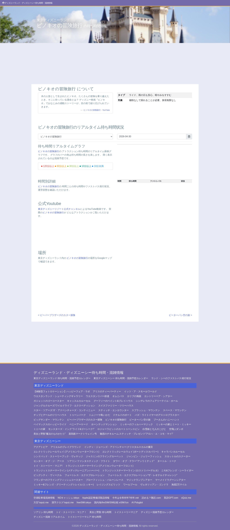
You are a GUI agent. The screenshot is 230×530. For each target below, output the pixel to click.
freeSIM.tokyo (84, 502)
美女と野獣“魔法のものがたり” (50, 434)
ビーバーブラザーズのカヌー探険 (84, 419)
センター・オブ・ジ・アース (49, 461)
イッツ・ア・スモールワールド (140, 391)
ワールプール (130, 484)
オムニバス (118, 396)
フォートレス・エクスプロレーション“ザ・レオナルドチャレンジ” (142, 475)
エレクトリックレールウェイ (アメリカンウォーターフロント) (66, 451)
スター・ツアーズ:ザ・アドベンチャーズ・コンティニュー (64, 410)
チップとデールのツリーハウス (50, 415)
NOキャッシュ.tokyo (68, 498)
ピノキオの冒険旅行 (71, 23)
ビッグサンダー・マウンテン (49, 419)
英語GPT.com (171, 498)
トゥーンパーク (77, 415)
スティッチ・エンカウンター (113, 410)
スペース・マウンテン (174, 410)
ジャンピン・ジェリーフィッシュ (144, 456)
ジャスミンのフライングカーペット (104, 456)
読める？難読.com (151, 498)
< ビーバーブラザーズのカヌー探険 (56, 315)
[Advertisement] (115, 63)
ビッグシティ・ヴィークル (48, 475)
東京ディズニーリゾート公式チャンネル (59, 209)
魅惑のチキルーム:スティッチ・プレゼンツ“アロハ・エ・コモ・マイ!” (136, 434)
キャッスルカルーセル (79, 401)
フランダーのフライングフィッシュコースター (58, 480)
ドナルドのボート (122, 415)
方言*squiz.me (41, 502)
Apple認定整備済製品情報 (95, 498)
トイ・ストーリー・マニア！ (71, 512)
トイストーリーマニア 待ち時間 (84, 517)
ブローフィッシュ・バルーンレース (104, 480)
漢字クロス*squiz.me (63, 502)
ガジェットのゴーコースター (49, 401)
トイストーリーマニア (126, 512)
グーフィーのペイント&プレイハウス (113, 401)
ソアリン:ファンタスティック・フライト (88, 461)
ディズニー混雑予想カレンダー (157, 512)
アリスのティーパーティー (107, 391)
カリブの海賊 (134, 396)
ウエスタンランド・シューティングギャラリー (58, 396)
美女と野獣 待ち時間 (100, 512)
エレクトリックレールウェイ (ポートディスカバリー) (130, 451)
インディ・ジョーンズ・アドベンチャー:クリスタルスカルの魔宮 (118, 447)
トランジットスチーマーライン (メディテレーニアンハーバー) (66, 470)
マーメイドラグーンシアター (170, 480)
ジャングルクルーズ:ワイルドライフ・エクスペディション (64, 405)
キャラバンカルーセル (173, 451)
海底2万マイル (179, 484)
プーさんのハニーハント (166, 419)
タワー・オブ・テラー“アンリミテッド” (133, 461)
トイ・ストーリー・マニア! (48, 466)
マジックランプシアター (139, 480)
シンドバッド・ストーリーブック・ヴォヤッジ (58, 456)
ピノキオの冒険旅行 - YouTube (96, 110)
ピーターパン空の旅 (139, 419)
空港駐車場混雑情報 (44, 498)
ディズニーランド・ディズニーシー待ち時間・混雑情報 (79, 373)
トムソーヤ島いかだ (99, 415)
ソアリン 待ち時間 (43, 512)
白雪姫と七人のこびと (154, 429)
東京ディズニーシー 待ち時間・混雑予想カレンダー (121, 378)
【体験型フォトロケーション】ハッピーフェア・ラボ (62, 391)
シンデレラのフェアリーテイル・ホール (157, 401)
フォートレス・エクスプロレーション (85, 475)
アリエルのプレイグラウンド (66, 447)
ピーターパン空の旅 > (180, 315)
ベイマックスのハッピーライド (50, 424)
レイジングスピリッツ (108, 484)
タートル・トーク (166, 461)
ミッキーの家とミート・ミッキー (173, 424)
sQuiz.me (186, 498)
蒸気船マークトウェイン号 (83, 434)
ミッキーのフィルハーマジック (136, 424)
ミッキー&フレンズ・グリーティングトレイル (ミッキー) (64, 484)
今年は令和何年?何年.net (125, 498)
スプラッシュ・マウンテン (146, 410)
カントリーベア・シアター (158, 396)
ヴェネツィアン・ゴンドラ (154, 484)
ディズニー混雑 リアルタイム (49, 517)
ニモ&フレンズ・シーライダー (177, 470)
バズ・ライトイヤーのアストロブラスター (157, 415)
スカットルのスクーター (177, 456)
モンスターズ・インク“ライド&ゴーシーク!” (71, 429)
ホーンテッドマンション (104, 424)
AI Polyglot (137, 502)
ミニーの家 (39, 429)
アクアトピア (41, 447)
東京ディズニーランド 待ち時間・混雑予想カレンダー (62, 378)
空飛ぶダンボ (176, 429)
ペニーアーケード (78, 424)
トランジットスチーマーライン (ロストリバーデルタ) (130, 470)
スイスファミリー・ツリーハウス (115, 405)
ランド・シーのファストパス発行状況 (171, 378)
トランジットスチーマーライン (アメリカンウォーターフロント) (99, 466)
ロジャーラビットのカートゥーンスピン (118, 429)
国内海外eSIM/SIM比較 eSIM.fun (111, 502)
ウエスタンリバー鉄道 (97, 396)
